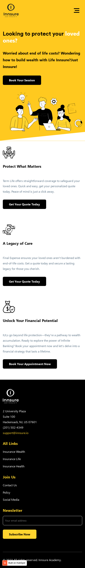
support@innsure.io (15, 433)
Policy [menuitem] (6, 492)
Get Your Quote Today (24, 204)
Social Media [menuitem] (11, 499)
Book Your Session (22, 80)
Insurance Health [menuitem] (13, 466)
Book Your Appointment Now (30, 364)
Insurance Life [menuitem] (12, 459)
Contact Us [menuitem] (10, 485)
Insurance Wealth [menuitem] (14, 452)
